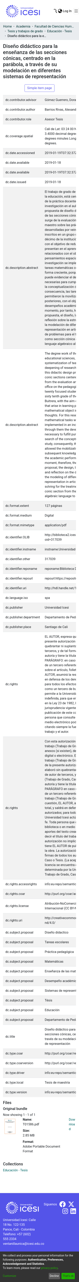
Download (72, 1124)
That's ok (68, 1275)
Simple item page (39, 88)
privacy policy (49, 1268)
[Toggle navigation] (76, 11)
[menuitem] (59, 11)
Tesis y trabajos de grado (25, 31)
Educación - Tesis (59, 31)
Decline (54, 1275)
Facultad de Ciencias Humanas (55, 26)
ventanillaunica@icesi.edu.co (23, 1244)
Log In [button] (67, 11)
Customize (9, 1275)
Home (7, 26)
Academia (23, 26)
